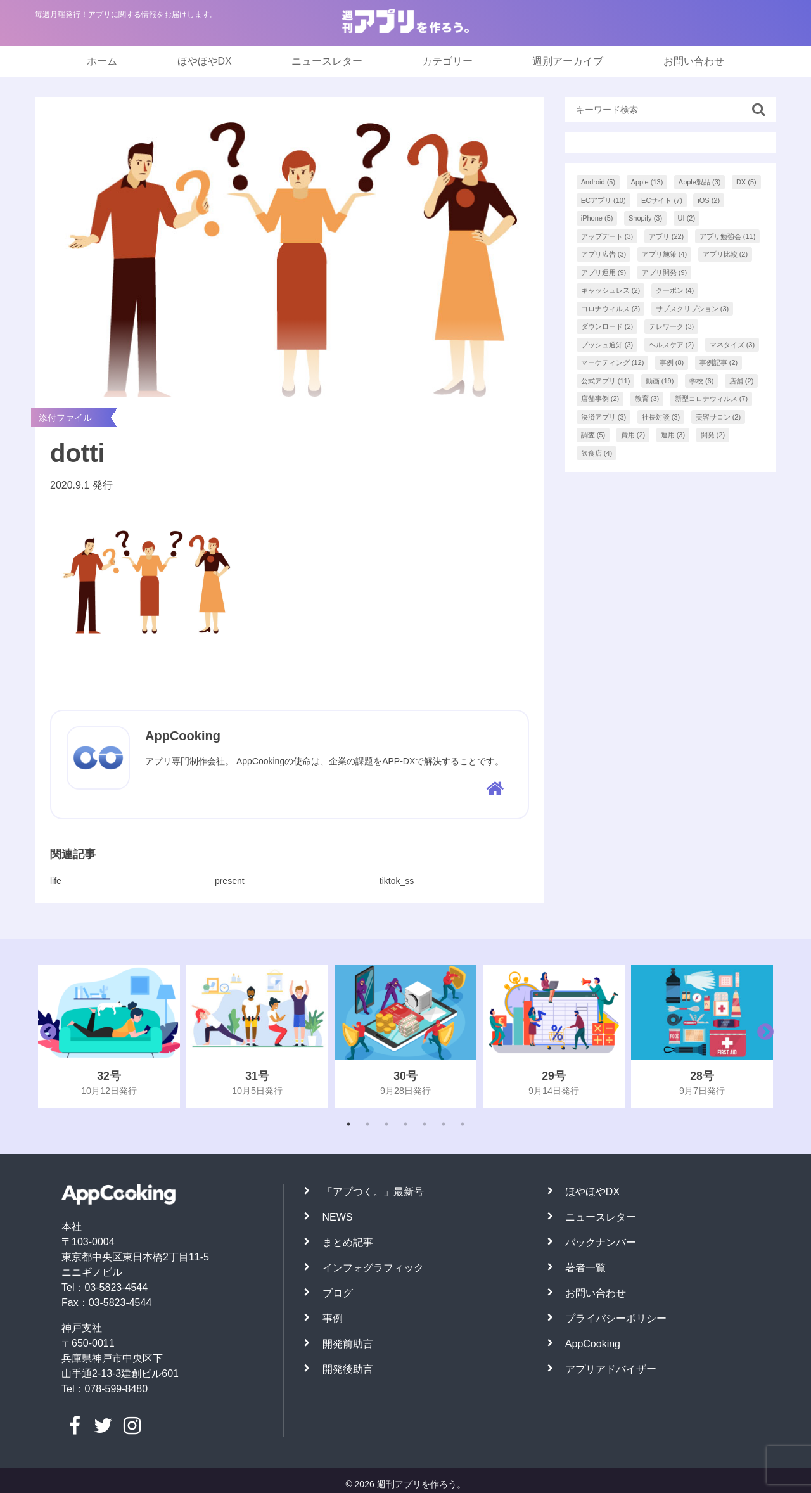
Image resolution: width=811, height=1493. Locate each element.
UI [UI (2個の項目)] (687, 218)
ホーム (102, 61)
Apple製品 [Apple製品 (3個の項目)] (700, 182)
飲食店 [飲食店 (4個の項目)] (597, 453)
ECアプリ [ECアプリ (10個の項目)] (603, 200)
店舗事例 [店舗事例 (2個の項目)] (600, 398)
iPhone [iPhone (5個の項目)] (597, 218)
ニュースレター (326, 61)
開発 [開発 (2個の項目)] (713, 435)
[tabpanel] (109, 1036)
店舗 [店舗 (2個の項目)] (741, 381)
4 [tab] (405, 1124)
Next (762, 1036)
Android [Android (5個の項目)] (598, 182)
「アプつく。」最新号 (373, 1191)
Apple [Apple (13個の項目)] (647, 182)
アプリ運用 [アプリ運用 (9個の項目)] (604, 272)
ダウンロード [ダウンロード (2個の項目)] (607, 326)
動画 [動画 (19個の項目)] (660, 381)
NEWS (337, 1217)
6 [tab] (443, 1124)
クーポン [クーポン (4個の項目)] (675, 290)
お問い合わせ (693, 61)
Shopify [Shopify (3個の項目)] (645, 218)
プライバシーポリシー (616, 1318)
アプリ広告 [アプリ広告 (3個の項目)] (604, 254)
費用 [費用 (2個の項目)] (633, 435)
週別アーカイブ (567, 61)
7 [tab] (462, 1124)
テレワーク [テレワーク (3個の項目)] (671, 326)
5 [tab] (424, 1124)
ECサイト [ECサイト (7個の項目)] (661, 200)
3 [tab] (386, 1124)
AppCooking (592, 1343)
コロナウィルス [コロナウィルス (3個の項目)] (611, 308)
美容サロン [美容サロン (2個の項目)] (718, 417)
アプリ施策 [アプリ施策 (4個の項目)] (664, 254)
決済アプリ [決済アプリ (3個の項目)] (604, 417)
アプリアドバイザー (610, 1369)
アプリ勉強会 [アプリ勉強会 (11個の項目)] (727, 236)
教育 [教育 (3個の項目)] (647, 398)
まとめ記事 (347, 1242)
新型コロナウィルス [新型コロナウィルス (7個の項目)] (711, 398)
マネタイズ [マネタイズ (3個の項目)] (732, 345)
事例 (332, 1318)
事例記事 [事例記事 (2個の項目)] (718, 362)
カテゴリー (447, 61)
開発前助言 (347, 1343)
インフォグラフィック (373, 1267)
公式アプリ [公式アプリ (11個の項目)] (605, 381)
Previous (45, 1036)
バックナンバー (600, 1242)
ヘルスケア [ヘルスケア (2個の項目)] (671, 345)
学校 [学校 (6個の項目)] (701, 381)
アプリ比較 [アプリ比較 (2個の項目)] (725, 254)
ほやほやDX (204, 61)
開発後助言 (347, 1369)
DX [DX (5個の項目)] (746, 182)
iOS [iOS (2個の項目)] (709, 200)
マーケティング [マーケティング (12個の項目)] (612, 362)
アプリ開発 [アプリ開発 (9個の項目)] (664, 272)
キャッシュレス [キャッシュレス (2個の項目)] (611, 290)
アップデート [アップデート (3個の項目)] (607, 236)
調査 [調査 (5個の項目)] (593, 435)
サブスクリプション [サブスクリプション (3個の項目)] (692, 308)
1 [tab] (348, 1124)
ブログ (337, 1293)
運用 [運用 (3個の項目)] (673, 435)
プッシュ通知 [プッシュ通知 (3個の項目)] (607, 345)
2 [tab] (367, 1124)
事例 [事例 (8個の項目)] (672, 362)
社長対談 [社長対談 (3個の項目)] (661, 417)
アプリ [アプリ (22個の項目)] (666, 236)
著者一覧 (585, 1267)
